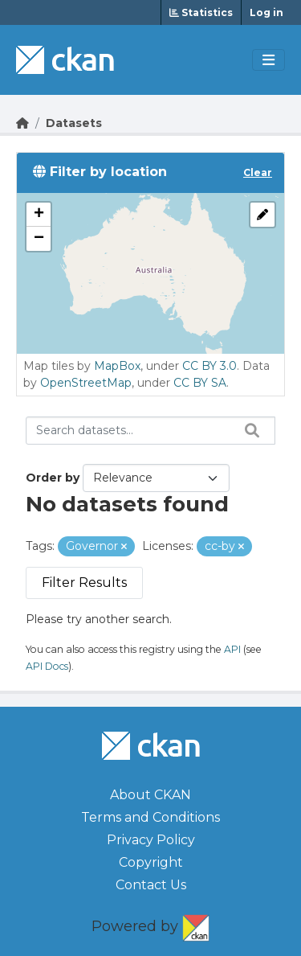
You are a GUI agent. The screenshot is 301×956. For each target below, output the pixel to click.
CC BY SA (199, 382)
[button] (38, 215)
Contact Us (151, 884)
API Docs (47, 666)
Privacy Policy (151, 839)
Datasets (74, 123)
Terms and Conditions (150, 817)
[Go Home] (22, 123)
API (232, 649)
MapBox (117, 366)
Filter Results (84, 582)
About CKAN (150, 794)
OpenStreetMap (86, 382)
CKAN (195, 924)
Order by (52, 477)
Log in (266, 12)
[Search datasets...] (150, 430)
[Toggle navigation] (268, 60)
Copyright (151, 862)
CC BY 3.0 (209, 366)
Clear (257, 172)
